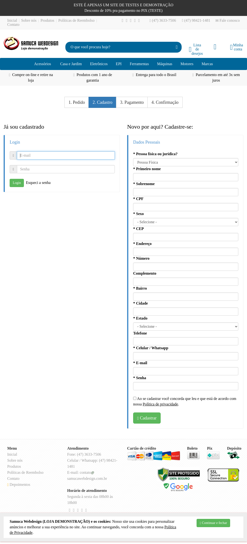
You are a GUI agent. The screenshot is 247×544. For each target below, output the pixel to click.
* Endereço (142, 244)
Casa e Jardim (71, 64)
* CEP (138, 229)
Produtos (47, 20)
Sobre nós (29, 20)
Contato (13, 24)
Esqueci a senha (38, 183)
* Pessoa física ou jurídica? (155, 154)
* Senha (139, 378)
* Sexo (138, 214)
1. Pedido (77, 102)
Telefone (140, 333)
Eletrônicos (99, 64)
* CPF (138, 199)
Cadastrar (147, 418)
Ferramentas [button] (139, 64)
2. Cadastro (102, 102)
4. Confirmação (164, 102)
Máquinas (164, 64)
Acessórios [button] (42, 64)
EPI (119, 64)
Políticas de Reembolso (76, 20)
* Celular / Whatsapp (150, 348)
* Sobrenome (144, 184)
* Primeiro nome (147, 169)
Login (17, 183)
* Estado (140, 318)
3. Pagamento (132, 102)
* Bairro (140, 288)
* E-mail (140, 363)
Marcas (207, 64)
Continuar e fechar (213, 523)
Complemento (144, 273)
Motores (186, 64)
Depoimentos (18, 484)
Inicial (12, 20)
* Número (141, 258)
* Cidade (140, 303)
